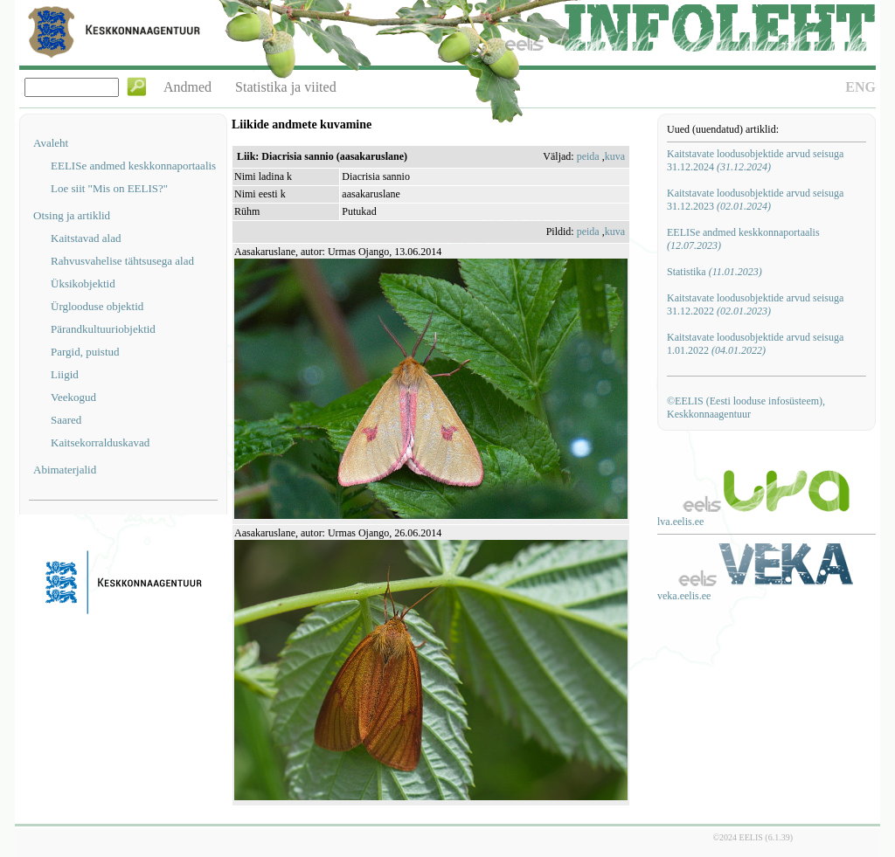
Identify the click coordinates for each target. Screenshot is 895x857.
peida (588, 156)
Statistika (714, 272)
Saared (66, 419)
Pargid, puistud (85, 351)
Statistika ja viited (285, 86)
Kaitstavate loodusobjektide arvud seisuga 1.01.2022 (755, 343)
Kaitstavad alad (86, 238)
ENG (860, 86)
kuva (615, 156)
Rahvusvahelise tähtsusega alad (122, 260)
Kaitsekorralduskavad (100, 442)
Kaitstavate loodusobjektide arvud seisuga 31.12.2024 (755, 160)
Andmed (187, 86)
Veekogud (73, 397)
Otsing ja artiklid (71, 215)
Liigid (65, 374)
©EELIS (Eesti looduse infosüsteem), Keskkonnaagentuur (746, 407)
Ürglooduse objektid (97, 306)
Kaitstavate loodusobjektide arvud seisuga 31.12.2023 (755, 199)
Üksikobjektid (83, 283)
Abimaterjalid (64, 469)
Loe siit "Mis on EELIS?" (109, 188)
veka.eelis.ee (684, 596)
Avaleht (50, 142)
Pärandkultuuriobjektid (103, 328)
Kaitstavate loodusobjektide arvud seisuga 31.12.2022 (755, 304)
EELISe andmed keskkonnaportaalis (133, 165)
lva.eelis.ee (680, 521)
